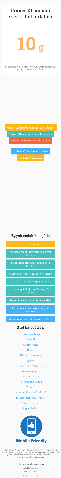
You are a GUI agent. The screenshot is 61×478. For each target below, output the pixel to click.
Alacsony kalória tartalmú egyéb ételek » (30, 310)
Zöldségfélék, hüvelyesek (30, 397)
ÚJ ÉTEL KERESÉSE (30, 157)
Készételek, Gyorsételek (30, 365)
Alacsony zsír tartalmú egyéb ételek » (30, 273)
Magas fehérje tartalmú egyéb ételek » (30, 300)
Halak (30, 349)
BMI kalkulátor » (30, 472)
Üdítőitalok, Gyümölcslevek (30, 392)
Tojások (30, 387)
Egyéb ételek (30, 408)
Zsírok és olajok (30, 402)
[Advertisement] (30, 200)
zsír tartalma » (30, 140)
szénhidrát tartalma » (30, 127)
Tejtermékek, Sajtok (30, 381)
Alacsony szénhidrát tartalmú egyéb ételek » (30, 253)
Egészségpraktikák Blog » (30, 475)
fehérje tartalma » (30, 134)
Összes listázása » (30, 243)
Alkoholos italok (30, 334)
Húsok (30, 360)
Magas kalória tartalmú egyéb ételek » (30, 319)
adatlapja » (31, 151)
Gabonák (31, 339)
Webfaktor (34, 468)
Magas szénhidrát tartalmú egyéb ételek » (30, 264)
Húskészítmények (30, 355)
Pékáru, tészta (30, 376)
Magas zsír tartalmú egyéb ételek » (30, 281)
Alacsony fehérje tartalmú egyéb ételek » (30, 291)
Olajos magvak (30, 371)
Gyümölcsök (30, 344)
